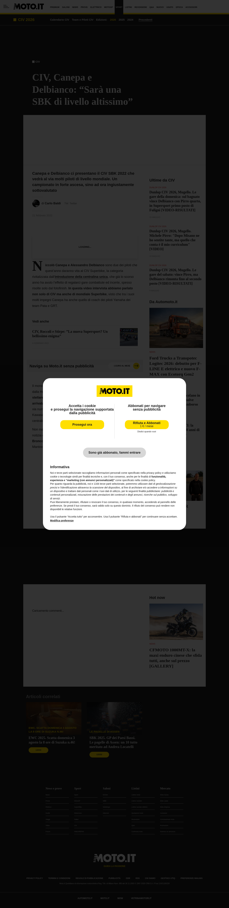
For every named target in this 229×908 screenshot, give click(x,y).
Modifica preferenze (62, 520)
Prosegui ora (82, 424)
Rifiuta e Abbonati (146, 424)
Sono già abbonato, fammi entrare (114, 453)
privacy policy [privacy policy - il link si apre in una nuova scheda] (154, 473)
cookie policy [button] (148, 480)
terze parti (105, 484)
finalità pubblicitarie (149, 491)
